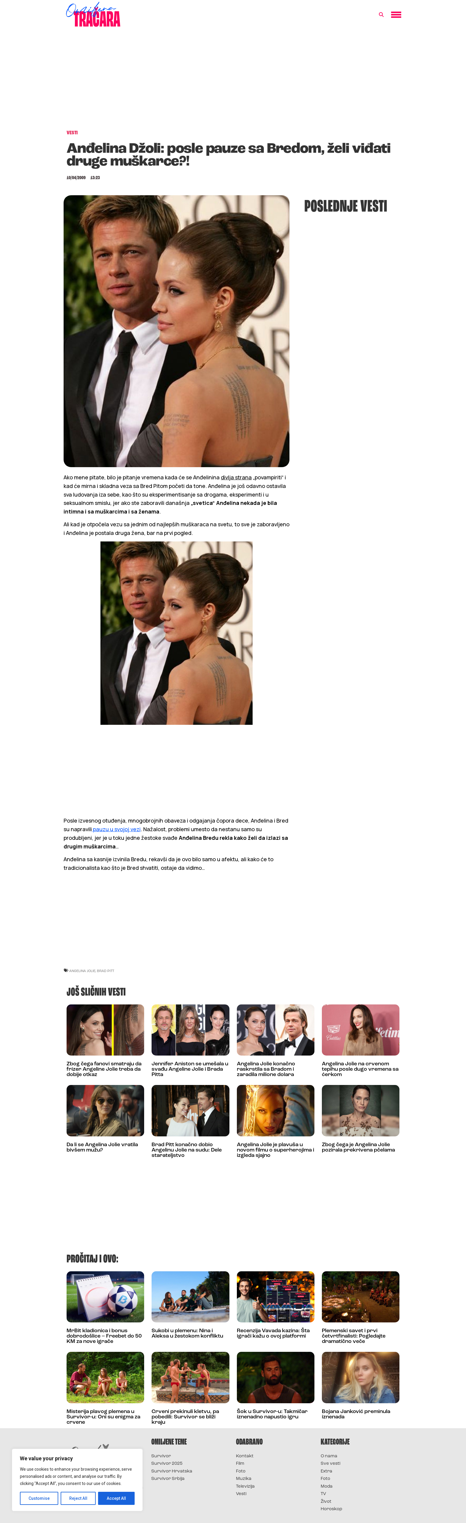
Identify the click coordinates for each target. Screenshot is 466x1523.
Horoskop (331, 1509)
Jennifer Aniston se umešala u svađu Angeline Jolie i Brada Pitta (190, 1069)
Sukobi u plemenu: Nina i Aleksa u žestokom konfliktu (187, 1333)
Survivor (161, 1456)
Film (240, 1463)
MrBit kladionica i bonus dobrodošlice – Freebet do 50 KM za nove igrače (104, 1336)
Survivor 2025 (166, 1463)
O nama (329, 1456)
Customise (39, 1498)
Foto (240, 1471)
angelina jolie (82, 971)
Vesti (241, 1494)
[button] (381, 15)
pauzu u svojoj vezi (116, 829)
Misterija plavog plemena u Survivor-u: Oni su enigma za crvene (103, 1417)
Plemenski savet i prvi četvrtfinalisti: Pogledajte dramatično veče (353, 1336)
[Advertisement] (233, 81)
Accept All (116, 1498)
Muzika (243, 1479)
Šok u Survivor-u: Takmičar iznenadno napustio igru (272, 1414)
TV (323, 1494)
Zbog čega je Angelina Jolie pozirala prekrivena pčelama (358, 1147)
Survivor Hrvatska (171, 1471)
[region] (77, 1480)
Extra (326, 1471)
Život (326, 1502)
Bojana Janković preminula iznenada (356, 1414)
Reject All (78, 1498)
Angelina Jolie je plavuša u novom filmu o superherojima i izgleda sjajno (275, 1150)
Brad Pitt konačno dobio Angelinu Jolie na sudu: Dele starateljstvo (187, 1150)
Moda (327, 1486)
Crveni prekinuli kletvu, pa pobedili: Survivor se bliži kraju (185, 1417)
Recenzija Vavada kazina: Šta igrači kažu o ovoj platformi (273, 1333)
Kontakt (245, 1456)
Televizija (245, 1486)
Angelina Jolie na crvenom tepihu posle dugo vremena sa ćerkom (360, 1069)
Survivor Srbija (168, 1479)
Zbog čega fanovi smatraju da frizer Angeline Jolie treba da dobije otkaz (104, 1069)
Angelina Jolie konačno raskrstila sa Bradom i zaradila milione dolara (266, 1069)
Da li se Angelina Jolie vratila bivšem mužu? (102, 1147)
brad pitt (105, 971)
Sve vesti (330, 1463)
